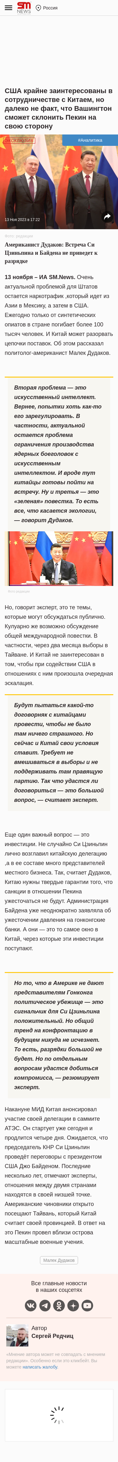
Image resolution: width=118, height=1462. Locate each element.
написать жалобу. (40, 1367)
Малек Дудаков (59, 1260)
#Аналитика (90, 140)
